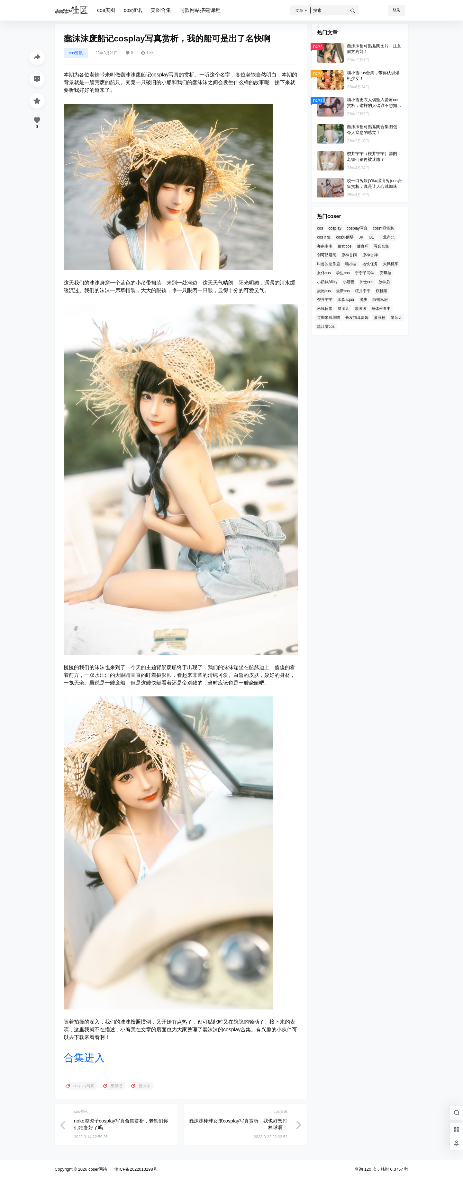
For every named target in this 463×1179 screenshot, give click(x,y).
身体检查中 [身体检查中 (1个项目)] (381, 308)
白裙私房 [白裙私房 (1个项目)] (380, 299)
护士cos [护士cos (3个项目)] (366, 282)
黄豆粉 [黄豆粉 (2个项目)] (380, 317)
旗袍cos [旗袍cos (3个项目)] (324, 291)
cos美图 (106, 10)
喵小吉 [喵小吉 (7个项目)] (351, 264)
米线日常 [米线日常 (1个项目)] (324, 308)
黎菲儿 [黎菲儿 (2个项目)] (396, 317)
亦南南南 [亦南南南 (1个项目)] (324, 246)
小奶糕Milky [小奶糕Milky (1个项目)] (327, 282)
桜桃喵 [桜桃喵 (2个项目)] (381, 291)
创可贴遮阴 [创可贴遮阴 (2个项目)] (326, 255)
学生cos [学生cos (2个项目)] (343, 273)
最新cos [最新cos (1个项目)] (343, 291)
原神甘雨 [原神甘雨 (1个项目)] (349, 255)
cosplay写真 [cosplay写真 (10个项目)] (357, 228)
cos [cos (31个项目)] (320, 228)
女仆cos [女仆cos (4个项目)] (324, 273)
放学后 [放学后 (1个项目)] (384, 282)
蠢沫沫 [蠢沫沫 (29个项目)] (360, 308)
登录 (396, 10)
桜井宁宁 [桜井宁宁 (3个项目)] (362, 291)
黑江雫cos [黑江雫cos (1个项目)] (326, 326)
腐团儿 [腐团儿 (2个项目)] (343, 308)
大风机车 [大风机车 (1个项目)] (390, 264)
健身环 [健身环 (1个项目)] (362, 246)
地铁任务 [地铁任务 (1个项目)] (370, 264)
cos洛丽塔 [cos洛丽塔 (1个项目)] (345, 237)
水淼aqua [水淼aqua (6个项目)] (346, 299)
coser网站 (97, 1169)
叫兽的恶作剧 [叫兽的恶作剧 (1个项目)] (328, 264)
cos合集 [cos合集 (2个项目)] (324, 237)
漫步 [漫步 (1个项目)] (363, 299)
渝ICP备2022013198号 (135, 1169)
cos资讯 (133, 10)
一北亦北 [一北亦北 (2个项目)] (387, 237)
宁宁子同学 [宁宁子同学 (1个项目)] (364, 273)
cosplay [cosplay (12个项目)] (334, 228)
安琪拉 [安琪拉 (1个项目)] (385, 273)
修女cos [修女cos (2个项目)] (344, 246)
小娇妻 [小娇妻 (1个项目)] (348, 282)
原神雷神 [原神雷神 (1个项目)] (370, 255)
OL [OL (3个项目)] (371, 237)
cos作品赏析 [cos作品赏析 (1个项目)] (383, 228)
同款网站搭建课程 (200, 10)
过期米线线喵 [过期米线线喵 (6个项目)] (328, 317)
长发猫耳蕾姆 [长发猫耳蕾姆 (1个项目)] (356, 317)
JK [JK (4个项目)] (361, 237)
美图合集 (160, 10)
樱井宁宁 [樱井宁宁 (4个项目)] (324, 299)
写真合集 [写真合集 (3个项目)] (381, 246)
